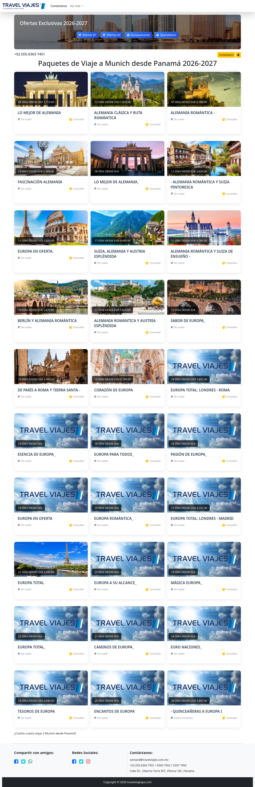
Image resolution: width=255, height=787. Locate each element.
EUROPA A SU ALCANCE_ (115, 582)
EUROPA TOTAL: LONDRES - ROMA (200, 390)
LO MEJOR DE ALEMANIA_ (116, 181)
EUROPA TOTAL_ (32, 647)
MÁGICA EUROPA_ (186, 582)
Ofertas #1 (87, 35)
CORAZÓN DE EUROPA (113, 390)
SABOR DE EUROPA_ (188, 320)
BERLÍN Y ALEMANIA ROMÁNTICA (47, 320)
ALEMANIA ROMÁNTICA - (193, 112)
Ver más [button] (75, 6)
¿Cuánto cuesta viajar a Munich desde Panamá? (45, 733)
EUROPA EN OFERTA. (35, 251)
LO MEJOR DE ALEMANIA (39, 112)
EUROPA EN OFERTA (35, 518)
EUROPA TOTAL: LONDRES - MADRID (202, 518)
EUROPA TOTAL (31, 582)
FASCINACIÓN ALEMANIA (40, 181)
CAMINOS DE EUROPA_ (114, 647)
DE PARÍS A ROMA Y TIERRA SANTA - (49, 390)
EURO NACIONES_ (186, 647)
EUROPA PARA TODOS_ (114, 454)
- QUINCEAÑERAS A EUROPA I (196, 711)
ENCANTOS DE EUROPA (114, 711)
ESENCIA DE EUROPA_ (36, 454)
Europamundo (138, 35)
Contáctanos (59, 6)
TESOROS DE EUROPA (36, 711)
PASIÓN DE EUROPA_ (189, 454)
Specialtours (167, 35)
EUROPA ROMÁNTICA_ (113, 518)
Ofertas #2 (111, 35)
